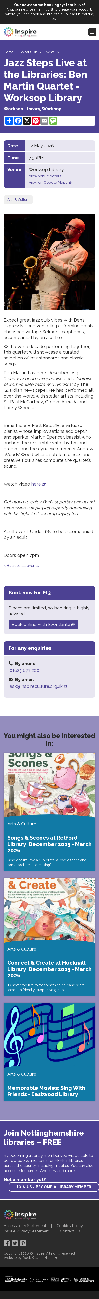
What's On (29, 52)
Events (49, 52)
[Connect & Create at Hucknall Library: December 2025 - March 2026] (49, 937)
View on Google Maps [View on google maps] (48, 182)
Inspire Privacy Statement (27, 1231)
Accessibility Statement (25, 1226)
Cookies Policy (70, 1226)
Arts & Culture (18, 200)
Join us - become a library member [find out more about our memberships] (53, 1187)
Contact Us (70, 1231)
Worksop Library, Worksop (33, 108)
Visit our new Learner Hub (28, 9)
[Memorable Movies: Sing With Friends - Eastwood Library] (49, 1052)
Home (8, 52)
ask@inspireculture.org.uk (36, 686)
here (36, 484)
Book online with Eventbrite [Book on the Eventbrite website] (41, 624)
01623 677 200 (24, 670)
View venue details (45, 176)
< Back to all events (21, 565)
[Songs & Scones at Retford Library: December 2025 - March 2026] (49, 812)
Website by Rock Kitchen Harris (28, 1258)
